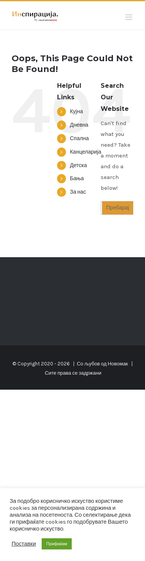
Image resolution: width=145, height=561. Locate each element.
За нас (78, 192)
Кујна (76, 111)
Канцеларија (85, 152)
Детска (78, 165)
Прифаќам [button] (56, 543)
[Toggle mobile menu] (129, 17)
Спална (79, 138)
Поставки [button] (24, 544)
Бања (77, 178)
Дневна (79, 125)
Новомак (118, 364)
